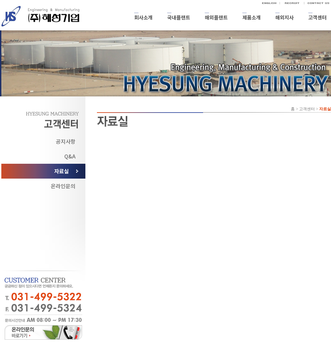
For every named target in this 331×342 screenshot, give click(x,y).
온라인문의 (63, 186)
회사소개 (143, 17)
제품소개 (251, 17)
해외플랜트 (216, 17)
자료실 (61, 171)
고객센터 (317, 17)
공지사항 (65, 141)
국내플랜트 (178, 17)
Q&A (69, 156)
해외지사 (284, 17)
